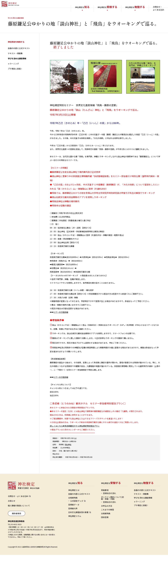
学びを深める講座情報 (17, 68)
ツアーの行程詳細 (61, 321)
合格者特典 (72, 507)
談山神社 (68, 453)
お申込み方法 (106, 515)
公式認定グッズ (76, 510)
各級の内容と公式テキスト (19, 57)
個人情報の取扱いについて (19, 514)
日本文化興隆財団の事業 (78, 521)
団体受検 (104, 526)
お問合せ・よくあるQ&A (153, 8)
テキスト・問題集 (15, 62)
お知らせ (11, 510)
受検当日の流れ (109, 502)
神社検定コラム (74, 525)
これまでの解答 (107, 519)
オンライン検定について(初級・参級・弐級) (112, 507)
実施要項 (104, 499)
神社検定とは (73, 499)
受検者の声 (72, 518)
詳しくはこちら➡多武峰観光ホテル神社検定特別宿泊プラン (74, 435)
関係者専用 (16, 522)
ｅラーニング (13, 73)
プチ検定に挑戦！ (15, 78)
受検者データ (73, 514)
